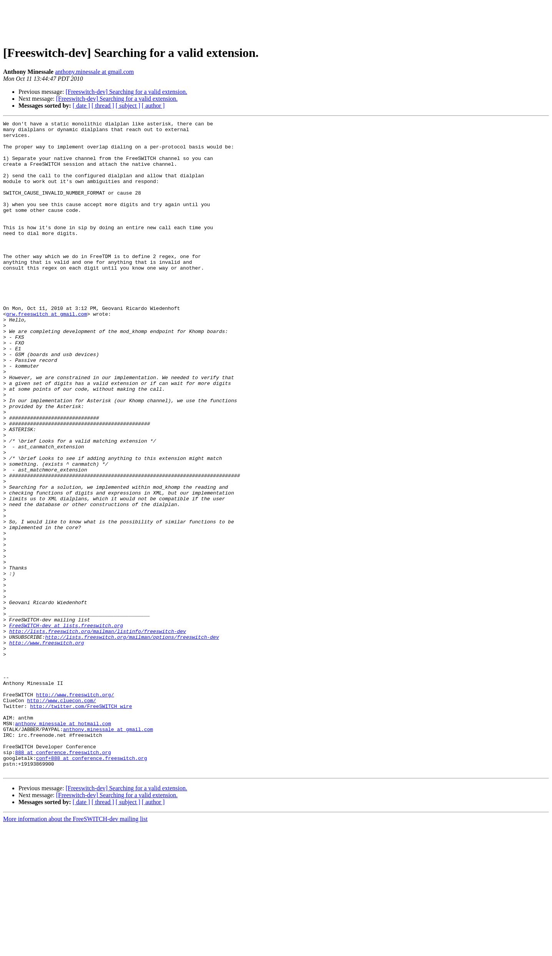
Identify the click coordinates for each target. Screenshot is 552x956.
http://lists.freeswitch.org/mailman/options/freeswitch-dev (132, 740)
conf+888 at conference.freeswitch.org (91, 886)
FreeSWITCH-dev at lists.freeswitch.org (66, 726)
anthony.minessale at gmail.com (94, 71)
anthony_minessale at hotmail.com (63, 844)
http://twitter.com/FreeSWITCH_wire (81, 823)
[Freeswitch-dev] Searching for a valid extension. (126, 91)
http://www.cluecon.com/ (61, 816)
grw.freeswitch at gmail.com (46, 353)
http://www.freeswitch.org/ (75, 809)
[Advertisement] (276, 20)
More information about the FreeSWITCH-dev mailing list (75, 949)
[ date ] (81, 105)
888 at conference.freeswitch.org (63, 879)
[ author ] (153, 105)
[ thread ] (102, 105)
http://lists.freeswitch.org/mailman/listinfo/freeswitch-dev (97, 733)
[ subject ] (128, 105)
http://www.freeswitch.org (46, 747)
